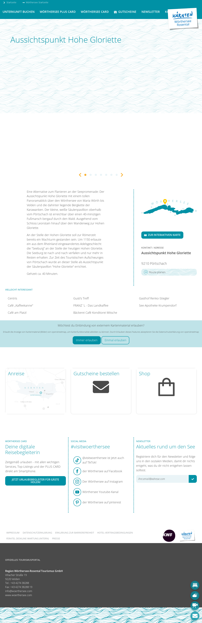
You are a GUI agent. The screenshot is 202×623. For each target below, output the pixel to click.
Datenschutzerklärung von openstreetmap (179, 331)
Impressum (12, 532)
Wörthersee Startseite (35, 2)
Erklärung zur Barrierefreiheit (74, 532)
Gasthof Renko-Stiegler (154, 298)
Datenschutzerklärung (37, 532)
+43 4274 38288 (20, 583)
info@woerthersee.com (18, 591)
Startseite (9, 2)
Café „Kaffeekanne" (20, 305)
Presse (56, 538)
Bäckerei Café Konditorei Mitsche (95, 312)
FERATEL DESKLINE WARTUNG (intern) (27, 538)
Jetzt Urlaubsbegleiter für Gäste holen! (35, 481)
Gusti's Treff (81, 298)
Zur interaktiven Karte (162, 235)
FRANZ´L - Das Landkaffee (90, 305)
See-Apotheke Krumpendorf (157, 305)
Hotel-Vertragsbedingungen (115, 532)
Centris (12, 298)
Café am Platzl (17, 312)
